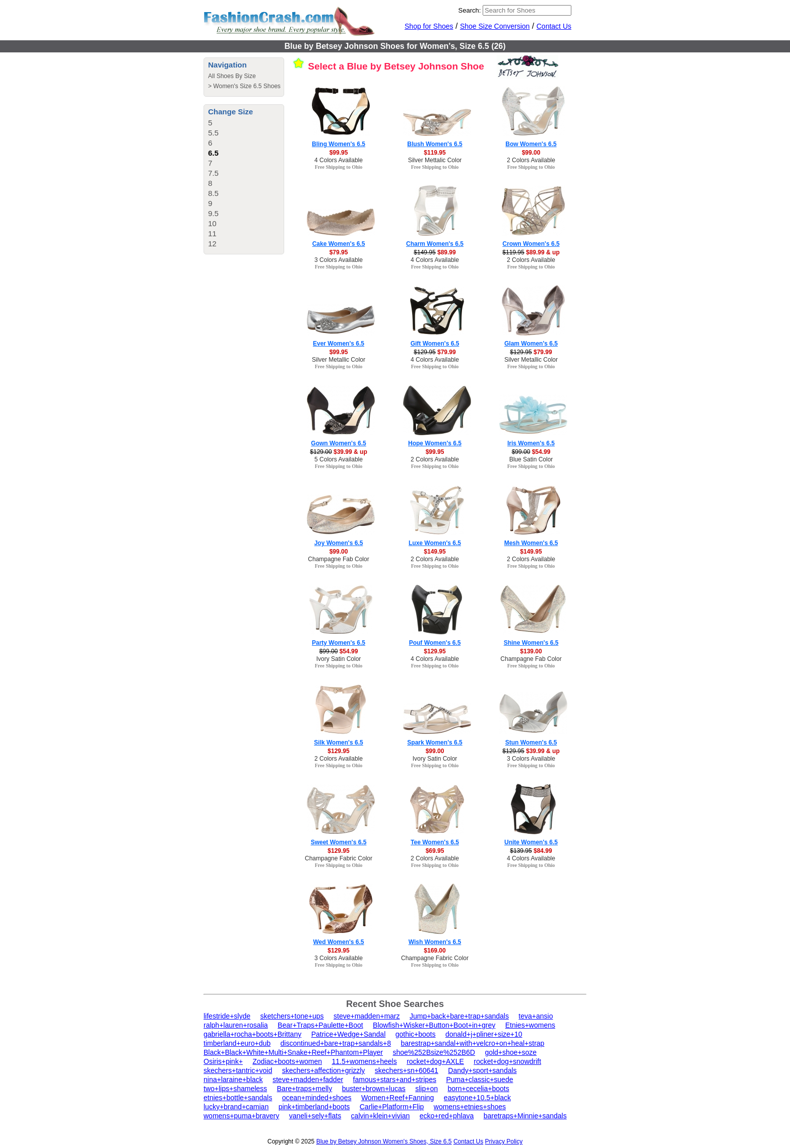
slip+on (426, 1089)
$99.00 (531, 152)
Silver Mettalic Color (435, 160)
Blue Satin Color (531, 459)
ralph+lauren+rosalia (236, 1025)
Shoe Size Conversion (495, 26)
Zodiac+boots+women (287, 1061)
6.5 (213, 153)
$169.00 (434, 950)
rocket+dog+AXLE (435, 1061)
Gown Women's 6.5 (338, 443)
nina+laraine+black (233, 1079)
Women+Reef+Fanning (397, 1098)
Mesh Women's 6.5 (531, 543)
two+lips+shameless (235, 1089)
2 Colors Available (531, 160)
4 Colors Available (338, 160)
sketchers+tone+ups (291, 1016)
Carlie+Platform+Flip (392, 1107)
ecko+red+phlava (447, 1116)
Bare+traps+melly (305, 1089)
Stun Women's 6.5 (531, 742)
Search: (469, 10)
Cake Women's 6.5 (338, 243)
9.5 (213, 213)
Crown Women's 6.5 (530, 243)
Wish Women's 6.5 (435, 942)
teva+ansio (535, 1016)
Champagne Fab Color (338, 559)
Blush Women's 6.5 (434, 144)
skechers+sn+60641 (406, 1070)
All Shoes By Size (232, 76)
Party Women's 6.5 (338, 642)
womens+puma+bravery (241, 1116)
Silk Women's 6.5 (338, 742)
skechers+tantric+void (238, 1070)
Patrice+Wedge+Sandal (348, 1034)
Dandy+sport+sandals (482, 1070)
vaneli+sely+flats (315, 1116)
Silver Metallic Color (338, 359)
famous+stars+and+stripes (394, 1079)
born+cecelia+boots (478, 1089)
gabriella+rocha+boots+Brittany (252, 1034)
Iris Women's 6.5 (531, 443)
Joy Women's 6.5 (338, 543)
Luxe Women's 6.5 (435, 543)
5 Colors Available (338, 459)
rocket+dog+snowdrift (507, 1061)
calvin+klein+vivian (380, 1116)
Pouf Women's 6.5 (435, 642)
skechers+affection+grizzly (323, 1070)
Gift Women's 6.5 (435, 343)
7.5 (213, 173)
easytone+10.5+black (477, 1098)
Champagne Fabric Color (338, 858)
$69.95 (435, 850)
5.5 (213, 132)
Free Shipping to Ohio (339, 167)
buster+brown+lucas (374, 1089)
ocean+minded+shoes (317, 1098)
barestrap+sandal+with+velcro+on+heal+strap (473, 1043)
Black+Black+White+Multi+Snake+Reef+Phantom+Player (293, 1052)
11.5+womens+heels (364, 1061)
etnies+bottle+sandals (238, 1098)
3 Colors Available (338, 259)
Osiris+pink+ (223, 1061)
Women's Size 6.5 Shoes (246, 86)
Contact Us (554, 26)
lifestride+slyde (227, 1016)
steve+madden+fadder (308, 1079)
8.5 (213, 193)
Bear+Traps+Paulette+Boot (320, 1025)
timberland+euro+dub (237, 1043)
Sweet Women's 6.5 (339, 842)
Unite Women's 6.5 (531, 842)
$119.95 (434, 152)
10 (212, 223)
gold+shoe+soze (511, 1052)
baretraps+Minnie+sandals (525, 1116)
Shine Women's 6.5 (531, 642)
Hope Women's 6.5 (435, 443)
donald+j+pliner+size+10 (483, 1034)
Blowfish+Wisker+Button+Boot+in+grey (434, 1025)
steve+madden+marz (367, 1016)
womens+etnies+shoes (470, 1107)
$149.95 (434, 551)
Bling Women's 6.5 (338, 144)
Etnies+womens (530, 1025)
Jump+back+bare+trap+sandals (459, 1016)
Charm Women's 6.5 (435, 243)
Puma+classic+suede (479, 1079)
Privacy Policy (504, 1141)
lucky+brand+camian (236, 1107)
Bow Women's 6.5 (530, 144)
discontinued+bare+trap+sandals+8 (336, 1043)
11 (212, 233)
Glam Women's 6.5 (531, 343)
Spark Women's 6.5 (434, 742)
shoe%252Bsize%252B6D (433, 1052)
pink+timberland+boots (314, 1107)
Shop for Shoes (429, 26)
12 (212, 243)
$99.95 (339, 152)
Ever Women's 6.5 (338, 343)
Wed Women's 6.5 (338, 942)
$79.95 (339, 252)
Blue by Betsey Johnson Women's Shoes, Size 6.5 (384, 1141)
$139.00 (531, 651)
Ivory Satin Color (338, 658)
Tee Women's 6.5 (435, 842)
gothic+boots (416, 1034)
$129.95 (434, 651)
